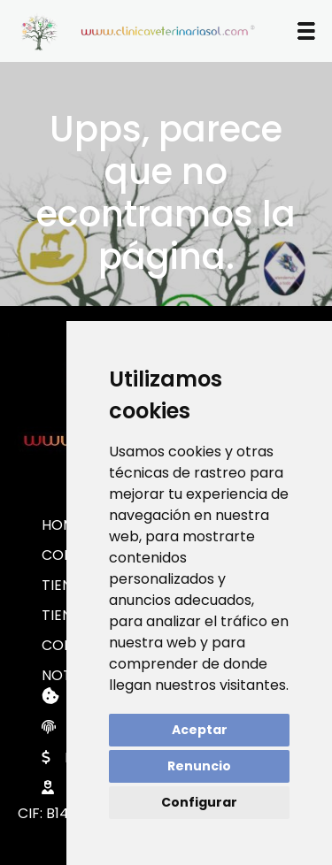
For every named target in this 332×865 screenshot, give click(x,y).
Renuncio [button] (199, 766)
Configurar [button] (199, 802)
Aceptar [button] (200, 730)
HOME (62, 525)
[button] (306, 31)
